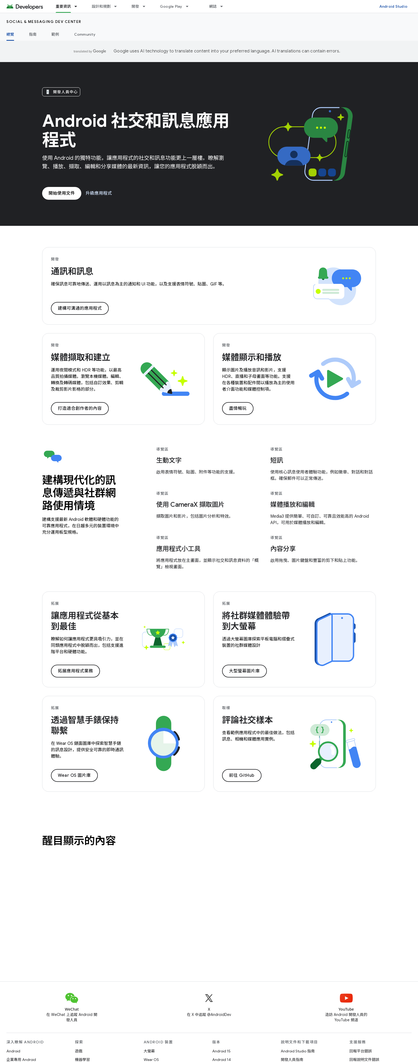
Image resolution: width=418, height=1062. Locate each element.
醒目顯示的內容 (79, 840)
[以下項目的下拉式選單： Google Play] (189, 6)
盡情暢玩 (238, 408)
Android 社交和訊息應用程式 (136, 130)
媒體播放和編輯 (292, 505)
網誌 (213, 6)
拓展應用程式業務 (75, 671)
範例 (55, 34)
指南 (33, 34)
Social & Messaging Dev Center (43, 21)
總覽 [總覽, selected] (10, 34)
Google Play (171, 6)
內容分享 (283, 549)
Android (13, 1051)
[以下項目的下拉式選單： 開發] (146, 6)
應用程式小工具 (178, 549)
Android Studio (393, 6)
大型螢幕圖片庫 (244, 671)
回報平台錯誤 (360, 1051)
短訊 (276, 460)
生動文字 (169, 460)
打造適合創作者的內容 (80, 408)
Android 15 (221, 1051)
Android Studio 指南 (298, 1051)
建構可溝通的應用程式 (80, 308)
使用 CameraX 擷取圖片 (190, 505)
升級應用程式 (99, 193)
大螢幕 (149, 1051)
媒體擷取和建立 (80, 357)
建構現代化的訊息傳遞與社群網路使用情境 (79, 493)
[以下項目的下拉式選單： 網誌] (224, 6)
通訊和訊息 (72, 271)
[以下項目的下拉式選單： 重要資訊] (78, 6)
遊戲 (78, 1051)
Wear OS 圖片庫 (74, 775)
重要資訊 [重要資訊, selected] (63, 6)
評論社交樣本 (247, 720)
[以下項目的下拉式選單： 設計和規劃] (118, 6)
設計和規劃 (101, 6)
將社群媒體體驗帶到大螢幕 (256, 621)
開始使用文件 (62, 193)
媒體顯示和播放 (251, 357)
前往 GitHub (242, 775)
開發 (135, 6)
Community (84, 34)
